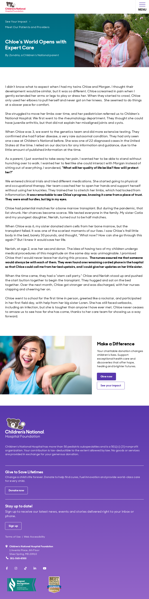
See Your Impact (16, 21)
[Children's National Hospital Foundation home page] (16, 7)
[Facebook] (7, 568)
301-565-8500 (16, 558)
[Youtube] (44, 568)
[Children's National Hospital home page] (25, 428)
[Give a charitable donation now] (106, 376)
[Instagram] (16, 568)
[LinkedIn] (35, 568)
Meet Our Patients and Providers (27, 27)
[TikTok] (25, 568)
